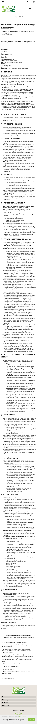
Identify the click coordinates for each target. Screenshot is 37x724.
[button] (33, 2)
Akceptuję (31, 719)
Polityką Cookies (22, 716)
